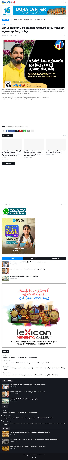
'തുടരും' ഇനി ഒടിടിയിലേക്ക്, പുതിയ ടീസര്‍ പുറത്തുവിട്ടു (24, 276)
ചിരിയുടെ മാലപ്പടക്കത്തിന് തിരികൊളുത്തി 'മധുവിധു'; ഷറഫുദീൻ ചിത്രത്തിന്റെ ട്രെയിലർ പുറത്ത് (28, 363)
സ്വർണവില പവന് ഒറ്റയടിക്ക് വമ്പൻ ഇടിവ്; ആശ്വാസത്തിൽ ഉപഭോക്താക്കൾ (30, 432)
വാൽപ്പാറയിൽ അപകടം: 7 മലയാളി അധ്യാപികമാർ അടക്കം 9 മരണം (27, 20)
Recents (34, 258)
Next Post (63, 204)
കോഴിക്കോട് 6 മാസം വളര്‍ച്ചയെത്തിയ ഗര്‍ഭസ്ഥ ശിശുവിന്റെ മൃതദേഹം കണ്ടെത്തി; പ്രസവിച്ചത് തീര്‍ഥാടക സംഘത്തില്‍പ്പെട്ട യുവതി (34, 368)
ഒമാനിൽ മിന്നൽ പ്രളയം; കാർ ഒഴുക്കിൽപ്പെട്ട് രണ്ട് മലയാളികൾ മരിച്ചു (27, 269)
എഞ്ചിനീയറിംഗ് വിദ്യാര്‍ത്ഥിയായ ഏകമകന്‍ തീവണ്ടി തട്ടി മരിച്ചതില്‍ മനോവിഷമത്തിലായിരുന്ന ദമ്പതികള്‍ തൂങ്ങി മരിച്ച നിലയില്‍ (33, 153)
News (15, 126)
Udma (25, 126)
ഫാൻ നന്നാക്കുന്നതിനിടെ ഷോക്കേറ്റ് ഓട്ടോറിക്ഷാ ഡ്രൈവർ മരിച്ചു (55, 151)
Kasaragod (9, 24)
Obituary (20, 126)
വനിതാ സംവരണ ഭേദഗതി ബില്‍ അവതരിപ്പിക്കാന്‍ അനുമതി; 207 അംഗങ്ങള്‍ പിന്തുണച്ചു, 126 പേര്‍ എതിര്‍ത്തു (30, 375)
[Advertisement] (34, 112)
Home (3, 24)
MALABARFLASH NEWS (39, 455)
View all (64, 135)
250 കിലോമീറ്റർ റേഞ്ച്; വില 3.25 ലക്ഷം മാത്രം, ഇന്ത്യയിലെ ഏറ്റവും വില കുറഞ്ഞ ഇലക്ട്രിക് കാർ (35, 439)
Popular (12, 258)
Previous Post (6, 204)
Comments (55, 258)
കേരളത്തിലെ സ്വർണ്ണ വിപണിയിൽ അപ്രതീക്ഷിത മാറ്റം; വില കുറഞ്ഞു (28, 446)
